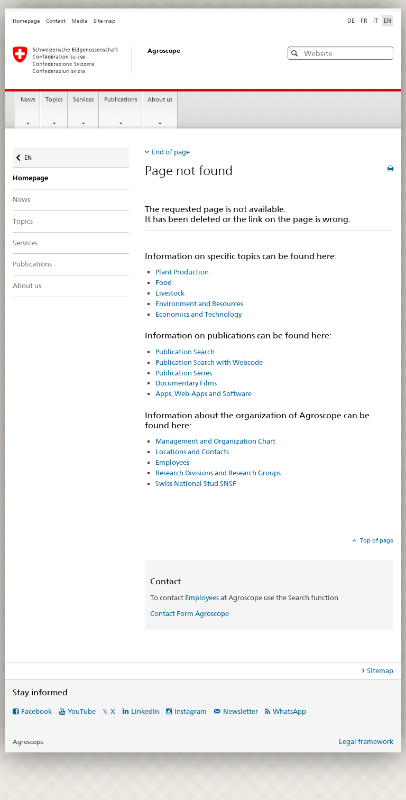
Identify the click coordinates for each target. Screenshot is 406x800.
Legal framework (366, 741)
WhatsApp (289, 711)
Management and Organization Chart (215, 441)
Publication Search (185, 351)
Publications (120, 99)
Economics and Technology (198, 314)
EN (30, 155)
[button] (295, 53)
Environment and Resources (199, 303)
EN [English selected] (387, 20)
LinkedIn (145, 711)
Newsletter (240, 711)
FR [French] (364, 20)
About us (159, 99)
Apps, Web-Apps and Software (203, 393)
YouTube (82, 711)
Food (163, 282)
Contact (56, 21)
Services (83, 99)
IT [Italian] (375, 20)
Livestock (169, 293)
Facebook (36, 711)
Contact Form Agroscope (189, 613)
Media (79, 21)
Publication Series (183, 373)
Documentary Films (186, 383)
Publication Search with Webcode (209, 362)
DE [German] (351, 20)
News (28, 99)
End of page (171, 152)
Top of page (375, 540)
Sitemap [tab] (380, 670)
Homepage (26, 21)
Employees (172, 462)
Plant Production (182, 272)
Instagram (190, 711)
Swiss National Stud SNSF (195, 483)
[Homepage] (137, 60)
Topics (53, 99)
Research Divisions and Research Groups (218, 472)
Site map (104, 21)
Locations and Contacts (192, 451)
